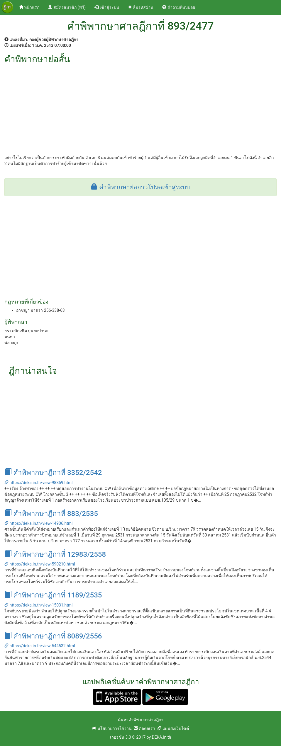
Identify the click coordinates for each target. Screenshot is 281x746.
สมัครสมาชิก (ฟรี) (67, 7)
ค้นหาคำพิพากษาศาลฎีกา (140, 719)
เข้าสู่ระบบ (106, 7)
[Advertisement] (140, 108)
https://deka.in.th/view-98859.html (38, 482)
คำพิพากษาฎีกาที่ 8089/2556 (53, 636)
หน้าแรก (31, 7)
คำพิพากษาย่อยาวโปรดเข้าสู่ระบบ (140, 187)
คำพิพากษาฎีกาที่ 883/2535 (51, 514)
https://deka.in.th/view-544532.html (39, 645)
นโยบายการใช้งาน (111, 728)
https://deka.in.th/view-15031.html (38, 605)
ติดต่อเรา (144, 728)
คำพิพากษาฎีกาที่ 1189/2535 (53, 595)
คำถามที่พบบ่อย (178, 7)
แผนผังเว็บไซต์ (173, 728)
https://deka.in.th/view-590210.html (39, 564)
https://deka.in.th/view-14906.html (38, 523)
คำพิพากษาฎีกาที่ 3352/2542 (53, 473)
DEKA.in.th (161, 737)
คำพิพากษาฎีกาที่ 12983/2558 (55, 554)
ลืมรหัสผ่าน (140, 7)
